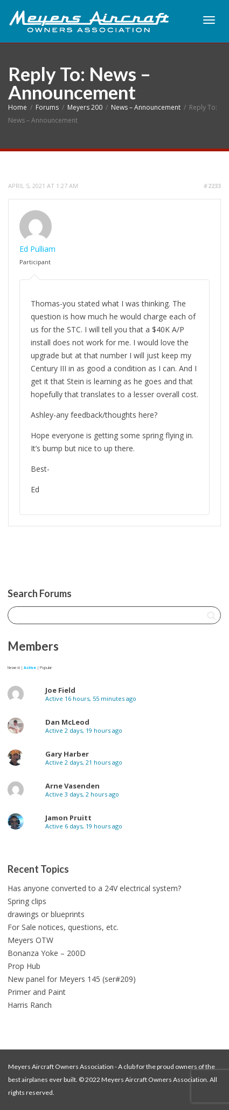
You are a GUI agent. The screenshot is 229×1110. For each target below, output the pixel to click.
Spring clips (27, 901)
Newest (14, 667)
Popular (46, 667)
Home (17, 107)
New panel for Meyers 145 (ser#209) (72, 979)
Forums (47, 107)
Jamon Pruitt (68, 818)
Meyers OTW (30, 940)
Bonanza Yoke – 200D (47, 953)
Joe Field (60, 690)
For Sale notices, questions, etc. (63, 927)
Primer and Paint (37, 992)
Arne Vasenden (72, 786)
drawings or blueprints (46, 914)
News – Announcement (146, 107)
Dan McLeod (67, 722)
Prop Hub (24, 966)
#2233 (212, 186)
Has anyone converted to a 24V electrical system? (94, 888)
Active (30, 667)
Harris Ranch (30, 1005)
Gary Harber (67, 754)
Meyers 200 (84, 107)
